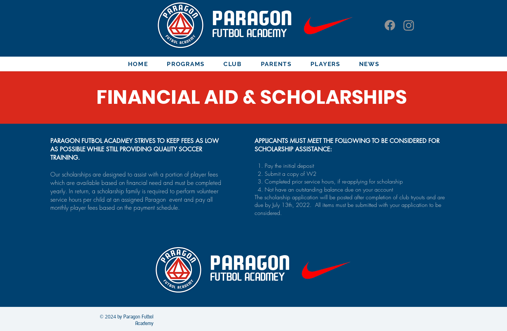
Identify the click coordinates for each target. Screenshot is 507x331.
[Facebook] (390, 25)
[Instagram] (409, 25)
